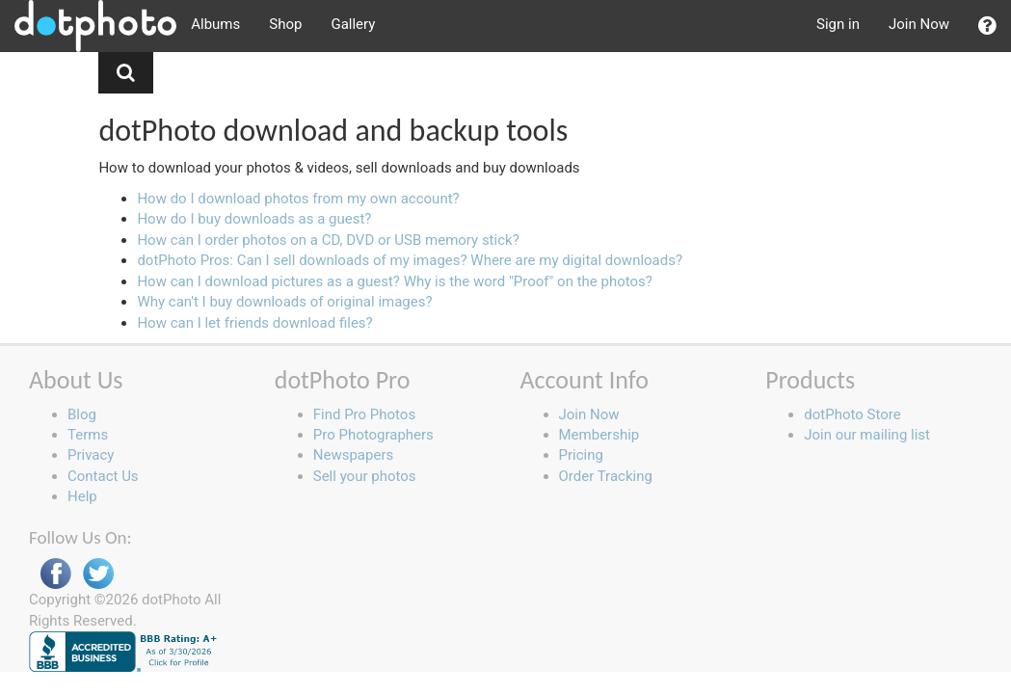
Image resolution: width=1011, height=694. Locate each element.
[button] (987, 26)
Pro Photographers (373, 434)
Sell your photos (364, 476)
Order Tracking (605, 476)
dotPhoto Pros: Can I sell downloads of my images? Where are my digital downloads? (409, 260)
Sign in (838, 24)
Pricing (581, 455)
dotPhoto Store (852, 414)
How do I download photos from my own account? (298, 198)
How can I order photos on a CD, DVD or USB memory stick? (328, 240)
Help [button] (82, 496)
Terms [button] (87, 434)
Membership (599, 434)
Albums (215, 24)
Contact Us (103, 476)
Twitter (98, 574)
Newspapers (353, 455)
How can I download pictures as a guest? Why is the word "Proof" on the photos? (394, 281)
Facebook (55, 574)
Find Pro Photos (364, 414)
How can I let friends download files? (254, 323)
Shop (285, 24)
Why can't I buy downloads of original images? (284, 301)
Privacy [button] (90, 455)
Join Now (919, 24)
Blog (81, 414)
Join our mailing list (867, 434)
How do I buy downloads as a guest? (254, 218)
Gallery (353, 24)
